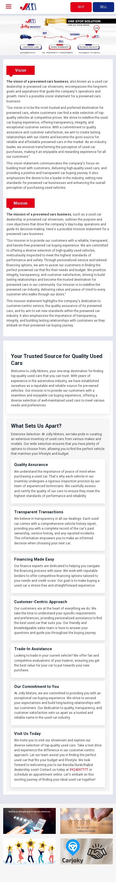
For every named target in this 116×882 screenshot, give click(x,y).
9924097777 (79, 770)
